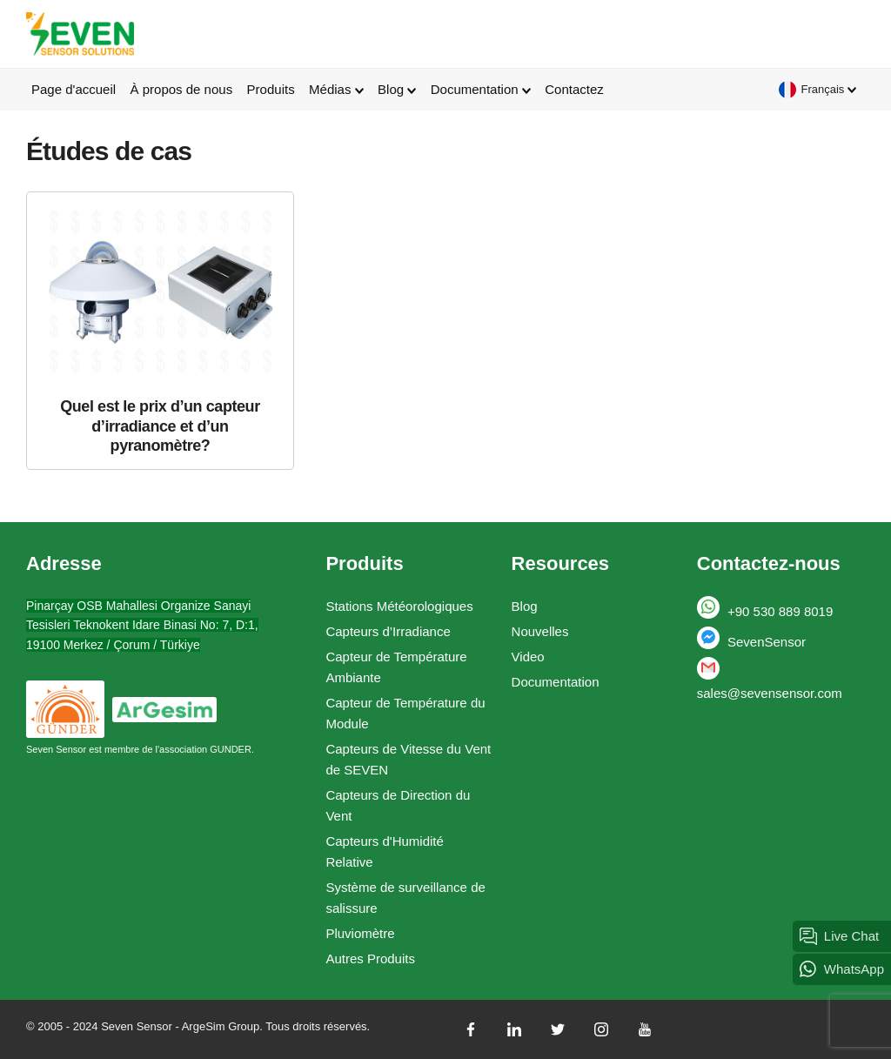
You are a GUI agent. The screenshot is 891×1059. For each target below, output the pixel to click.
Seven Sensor (80, 34)
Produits (271, 89)
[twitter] (557, 1029)
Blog (525, 606)
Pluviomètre (359, 933)
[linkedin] (514, 1029)
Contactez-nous (769, 563)
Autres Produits (370, 958)
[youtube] (644, 1029)
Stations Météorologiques (398, 606)
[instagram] (601, 1029)
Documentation (556, 681)
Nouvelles (540, 631)
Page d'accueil (73, 89)
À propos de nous (182, 89)
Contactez (574, 89)
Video (528, 656)
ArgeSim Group (221, 1026)
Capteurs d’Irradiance (387, 631)
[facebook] (470, 1029)
